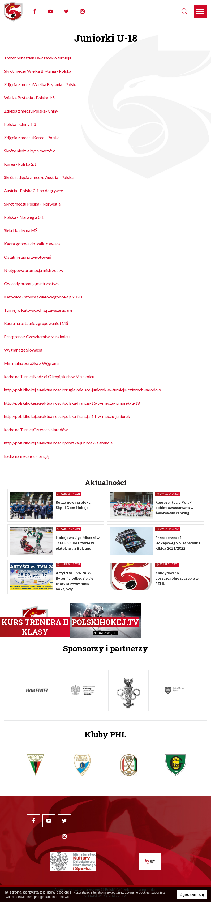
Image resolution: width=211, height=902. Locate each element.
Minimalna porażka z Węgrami (31, 363)
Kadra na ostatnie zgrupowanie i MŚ (36, 323)
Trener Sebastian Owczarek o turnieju (37, 57)
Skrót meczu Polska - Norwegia (32, 203)
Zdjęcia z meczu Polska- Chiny (31, 110)
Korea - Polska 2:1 (20, 163)
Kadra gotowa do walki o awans (32, 243)
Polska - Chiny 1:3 (20, 124)
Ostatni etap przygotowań (27, 256)
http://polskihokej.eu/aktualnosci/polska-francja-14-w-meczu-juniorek (67, 416)
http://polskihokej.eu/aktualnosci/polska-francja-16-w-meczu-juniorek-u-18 (72, 402)
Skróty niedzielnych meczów (29, 150)
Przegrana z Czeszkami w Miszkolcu (37, 336)
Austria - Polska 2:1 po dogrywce (33, 190)
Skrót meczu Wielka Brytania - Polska (37, 71)
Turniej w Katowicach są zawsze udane (38, 310)
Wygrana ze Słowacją (23, 349)
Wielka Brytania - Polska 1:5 (29, 97)
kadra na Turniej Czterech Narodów (36, 429)
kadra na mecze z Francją (26, 456)
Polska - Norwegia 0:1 (24, 217)
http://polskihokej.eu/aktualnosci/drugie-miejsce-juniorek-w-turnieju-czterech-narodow (82, 389)
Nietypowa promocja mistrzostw (33, 270)
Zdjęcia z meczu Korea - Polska (31, 137)
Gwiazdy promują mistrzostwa (31, 283)
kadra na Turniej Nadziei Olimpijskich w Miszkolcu (49, 376)
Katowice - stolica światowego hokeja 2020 (42, 296)
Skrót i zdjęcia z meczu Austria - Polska (39, 177)
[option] (37, 690)
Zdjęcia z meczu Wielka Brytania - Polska (40, 84)
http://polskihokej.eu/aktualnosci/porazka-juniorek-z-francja (58, 442)
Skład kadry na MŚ (20, 230)
